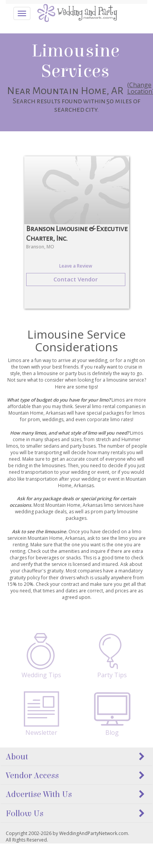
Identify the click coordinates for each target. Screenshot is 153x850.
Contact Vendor (75, 279)
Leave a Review (75, 266)
